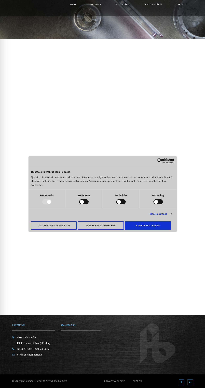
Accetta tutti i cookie (148, 225)
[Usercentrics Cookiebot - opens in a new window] (159, 160)
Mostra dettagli (158, 213)
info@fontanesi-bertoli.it (29, 355)
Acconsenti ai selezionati (100, 225)
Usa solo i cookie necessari (54, 225)
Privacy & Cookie (114, 381)
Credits (137, 381)
